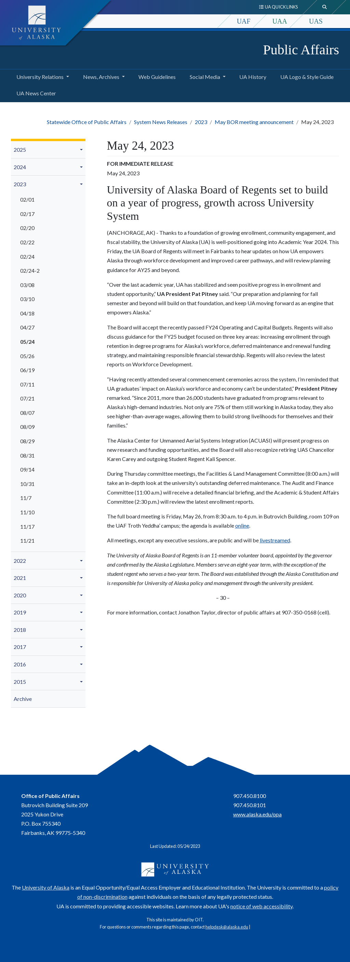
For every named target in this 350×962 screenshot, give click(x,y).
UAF (244, 21)
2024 (20, 167)
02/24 (27, 256)
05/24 (27, 341)
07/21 (27, 398)
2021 (20, 577)
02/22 (27, 242)
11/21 (27, 540)
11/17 (27, 526)
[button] (82, 149)
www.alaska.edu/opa (257, 814)
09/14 (27, 469)
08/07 (27, 412)
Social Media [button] (205, 76)
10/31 (27, 483)
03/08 (27, 285)
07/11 (27, 384)
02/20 (27, 228)
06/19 (27, 370)
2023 (201, 122)
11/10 (27, 512)
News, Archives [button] (101, 76)
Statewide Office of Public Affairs (86, 122)
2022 (20, 560)
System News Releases (160, 122)
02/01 (27, 199)
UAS (316, 21)
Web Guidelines (156, 76)
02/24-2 (30, 270)
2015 (20, 681)
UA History (251, 76)
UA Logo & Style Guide (306, 76)
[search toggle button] (324, 7)
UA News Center (35, 92)
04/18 (27, 313)
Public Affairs (301, 49)
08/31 (27, 455)
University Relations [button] (40, 76)
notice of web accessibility (261, 906)
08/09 (27, 426)
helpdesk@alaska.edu (226, 927)
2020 (20, 595)
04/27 (27, 327)
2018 (20, 629)
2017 (20, 646)
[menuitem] (48, 150)
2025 (20, 149)
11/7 (25, 497)
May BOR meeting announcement (254, 122)
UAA (279, 21)
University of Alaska (45, 887)
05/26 (27, 356)
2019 (20, 612)
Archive (23, 698)
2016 (20, 664)
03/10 (27, 299)
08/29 (27, 441)
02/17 (27, 214)
